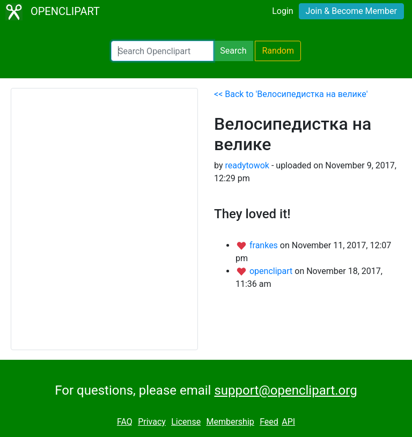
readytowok (247, 165)
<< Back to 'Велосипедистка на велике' (290, 94)
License (186, 422)
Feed (269, 422)
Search (233, 51)
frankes (264, 245)
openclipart (272, 271)
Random (278, 51)
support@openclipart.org (285, 390)
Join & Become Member (351, 11)
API (288, 422)
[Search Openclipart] (162, 51)
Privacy (152, 422)
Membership (230, 422)
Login (282, 11)
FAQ (125, 422)
